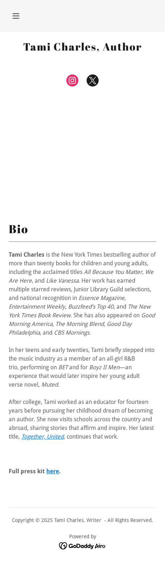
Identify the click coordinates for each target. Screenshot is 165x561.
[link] (82, 46)
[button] (16, 16)
